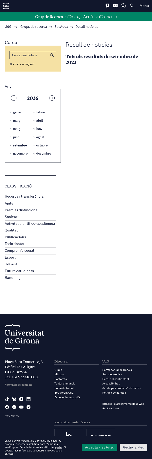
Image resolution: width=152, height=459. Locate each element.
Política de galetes (114, 392)
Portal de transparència (117, 370)
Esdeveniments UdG (67, 397)
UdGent (11, 264)
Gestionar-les (133, 447)
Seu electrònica (112, 374)
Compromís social (19, 250)
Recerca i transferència (24, 196)
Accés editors (110, 408)
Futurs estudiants (19, 271)
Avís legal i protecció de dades (121, 388)
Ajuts (9, 203)
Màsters (59, 374)
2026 (32, 98)
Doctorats (60, 379)
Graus (58, 370)
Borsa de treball (64, 388)
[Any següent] (52, 98)
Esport (10, 257)
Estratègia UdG (64, 392)
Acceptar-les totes (99, 447)
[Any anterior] (14, 98)
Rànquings (13, 278)
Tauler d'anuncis (64, 383)
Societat (12, 217)
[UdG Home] (6, 6)
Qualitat (11, 230)
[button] (52, 55)
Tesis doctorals (17, 244)
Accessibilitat (111, 383)
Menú (144, 6)
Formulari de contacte (18, 384)
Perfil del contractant (115, 379)
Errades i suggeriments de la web (123, 404)
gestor (58, 447)
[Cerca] (33, 55)
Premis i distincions (21, 210)
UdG (8, 27)
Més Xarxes (12, 415)
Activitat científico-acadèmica (30, 224)
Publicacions (15, 237)
